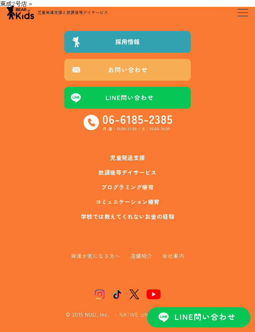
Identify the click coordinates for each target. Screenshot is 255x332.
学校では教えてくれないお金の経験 (127, 216)
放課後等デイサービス (127, 172)
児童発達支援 (127, 157)
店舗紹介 (141, 256)
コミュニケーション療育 (128, 202)
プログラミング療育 (127, 187)
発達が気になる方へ (95, 256)
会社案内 (173, 256)
